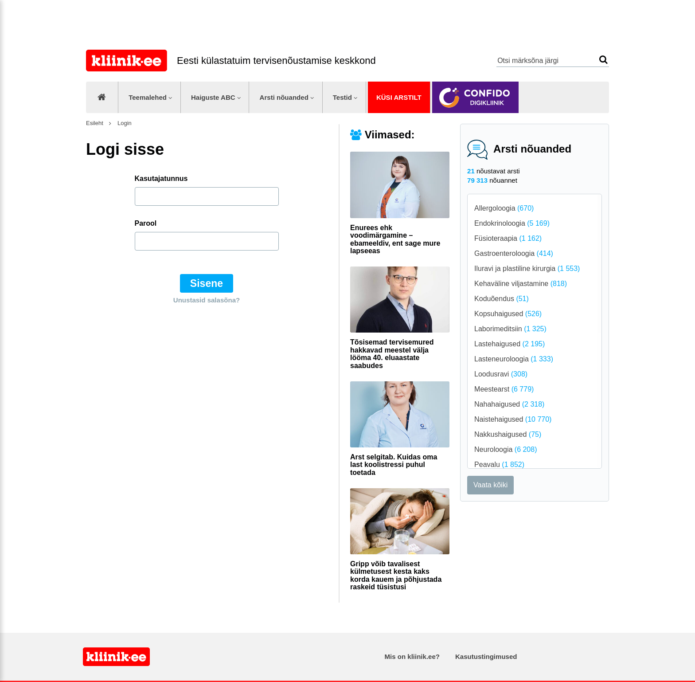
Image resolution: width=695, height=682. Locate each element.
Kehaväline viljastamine (520, 283)
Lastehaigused (509, 344)
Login (123, 123)
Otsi (603, 59)
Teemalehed (148, 97)
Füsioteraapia (508, 238)
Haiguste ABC (213, 97)
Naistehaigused (512, 419)
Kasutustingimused (486, 656)
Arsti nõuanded (284, 97)
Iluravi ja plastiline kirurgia (527, 268)
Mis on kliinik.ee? (412, 656)
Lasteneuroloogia (513, 359)
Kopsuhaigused (508, 313)
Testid (342, 97)
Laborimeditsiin (510, 329)
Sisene (206, 283)
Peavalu (499, 464)
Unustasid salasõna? (206, 300)
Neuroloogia (505, 449)
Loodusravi (500, 374)
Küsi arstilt (399, 97)
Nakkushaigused (507, 434)
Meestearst (504, 389)
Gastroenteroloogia (513, 253)
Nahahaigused (509, 404)
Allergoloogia (504, 208)
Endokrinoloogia (512, 223)
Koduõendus (501, 298)
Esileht (94, 123)
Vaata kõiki (490, 485)
